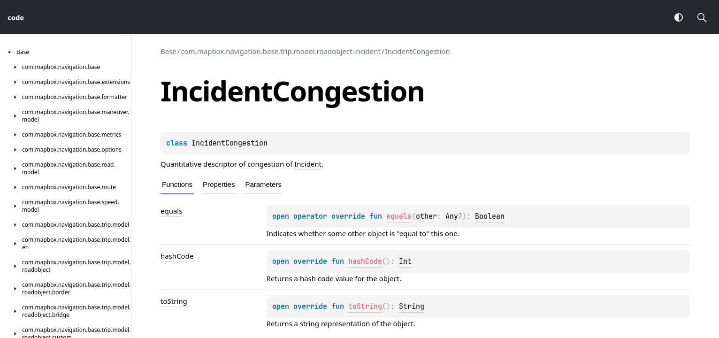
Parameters (263, 184)
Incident (307, 164)
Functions (177, 184)
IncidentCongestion (417, 51)
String (411, 306)
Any (451, 216)
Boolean (490, 216)
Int (405, 261)
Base (168, 51)
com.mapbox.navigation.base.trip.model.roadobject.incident (281, 51)
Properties (219, 184)
